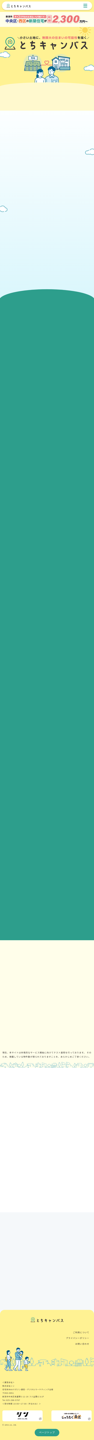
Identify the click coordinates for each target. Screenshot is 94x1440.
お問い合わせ (82, 1344)
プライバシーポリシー (77, 1338)
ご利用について (81, 1332)
